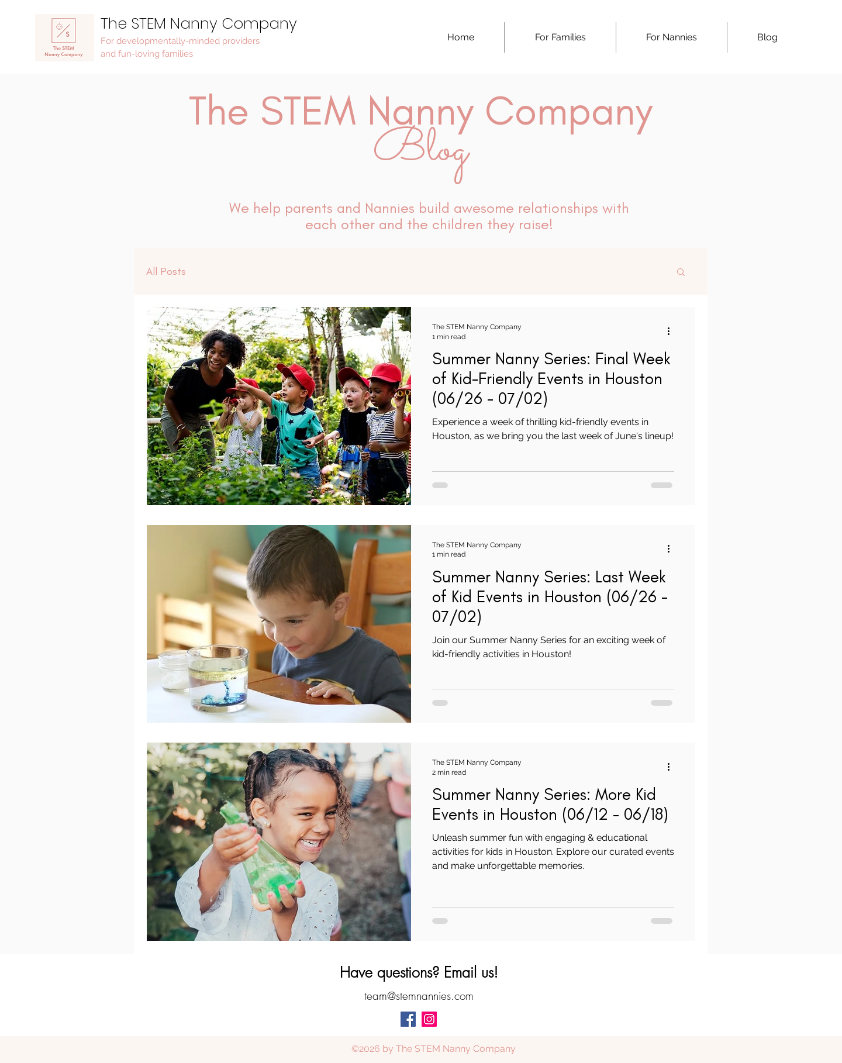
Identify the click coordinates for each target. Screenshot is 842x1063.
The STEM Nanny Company (199, 23)
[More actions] (672, 331)
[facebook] (408, 1019)
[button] (560, 37)
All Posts (166, 271)
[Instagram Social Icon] (429, 1019)
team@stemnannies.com (419, 995)
